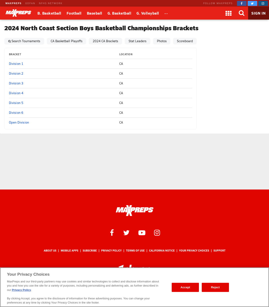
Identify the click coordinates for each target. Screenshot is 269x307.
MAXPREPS (13, 3)
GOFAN (30, 3)
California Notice (162, 250)
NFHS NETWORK (50, 3)
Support (219, 250)
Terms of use (135, 250)
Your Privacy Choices (194, 250)
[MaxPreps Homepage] (135, 210)
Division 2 (16, 73)
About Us (50, 250)
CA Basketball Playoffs (66, 41)
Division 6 (16, 113)
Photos (162, 41)
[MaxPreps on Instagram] (263, 3)
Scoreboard (185, 41)
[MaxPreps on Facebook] (242, 3)
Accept (185, 287)
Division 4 (16, 93)
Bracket (15, 54)
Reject (215, 287)
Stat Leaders (137, 41)
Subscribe (90, 250)
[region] (134, 287)
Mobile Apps (69, 250)
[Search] (241, 13)
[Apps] (228, 13)
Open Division (19, 122)
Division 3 (16, 83)
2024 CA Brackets (105, 41)
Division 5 (16, 103)
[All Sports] (166, 13)
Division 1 (16, 64)
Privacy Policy (111, 250)
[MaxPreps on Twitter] (252, 3)
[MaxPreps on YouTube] (141, 232)
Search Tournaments (26, 41)
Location (126, 54)
